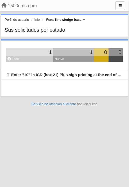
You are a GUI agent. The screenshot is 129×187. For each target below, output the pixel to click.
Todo (13, 59)
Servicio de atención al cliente (54, 104)
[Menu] (120, 5)
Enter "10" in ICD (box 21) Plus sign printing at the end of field (68, 74)
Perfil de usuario (17, 20)
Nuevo (59, 59)
